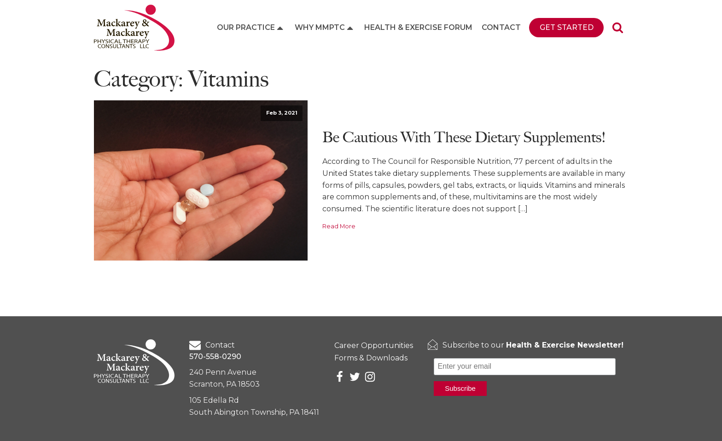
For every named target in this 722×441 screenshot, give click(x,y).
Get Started (567, 27)
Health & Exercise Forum (418, 27)
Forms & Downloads (371, 358)
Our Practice (251, 28)
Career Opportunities (373, 345)
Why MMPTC (325, 28)
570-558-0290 (215, 356)
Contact (501, 27)
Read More (338, 226)
